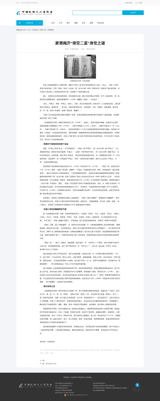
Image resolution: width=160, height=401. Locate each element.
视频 (76, 23)
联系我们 (67, 377)
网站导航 (130, 3)
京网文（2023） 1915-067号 (137, 389)
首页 (53, 23)
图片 (68, 23)
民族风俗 (35, 30)
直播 (91, 23)
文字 (60, 23)
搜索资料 (133, 12)
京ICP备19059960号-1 (99, 383)
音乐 (83, 23)
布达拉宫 (100, 23)
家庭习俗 (43, 30)
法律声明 (74, 377)
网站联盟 (81, 377)
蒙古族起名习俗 (51, 363)
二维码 (140, 3)
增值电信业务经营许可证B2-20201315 (104, 385)
